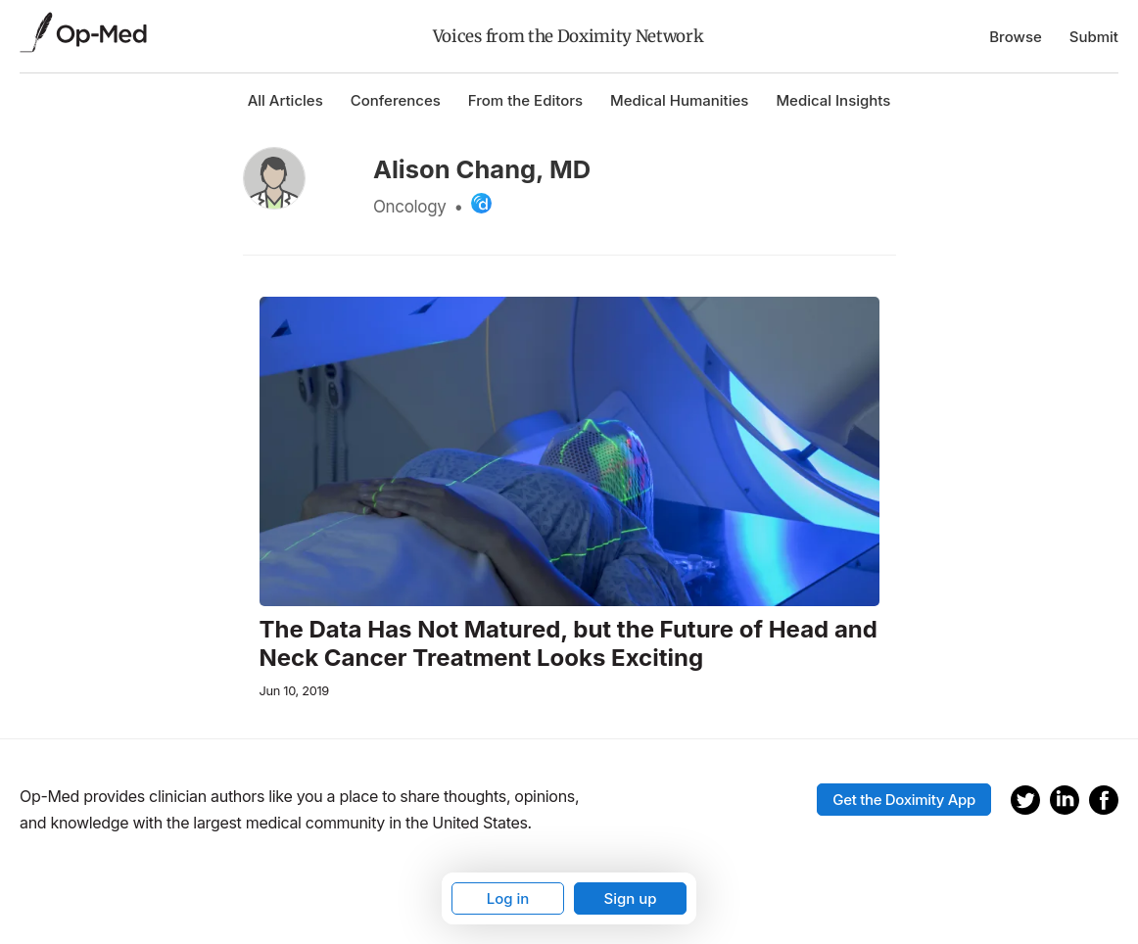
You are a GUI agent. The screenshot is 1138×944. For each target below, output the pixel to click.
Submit (1093, 36)
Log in (508, 898)
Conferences (396, 100)
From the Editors (525, 100)
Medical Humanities (679, 100)
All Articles (285, 100)
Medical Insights (833, 100)
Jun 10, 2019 (294, 691)
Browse (1015, 36)
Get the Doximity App (903, 799)
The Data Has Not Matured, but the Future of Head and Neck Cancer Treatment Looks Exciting (568, 644)
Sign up (629, 898)
